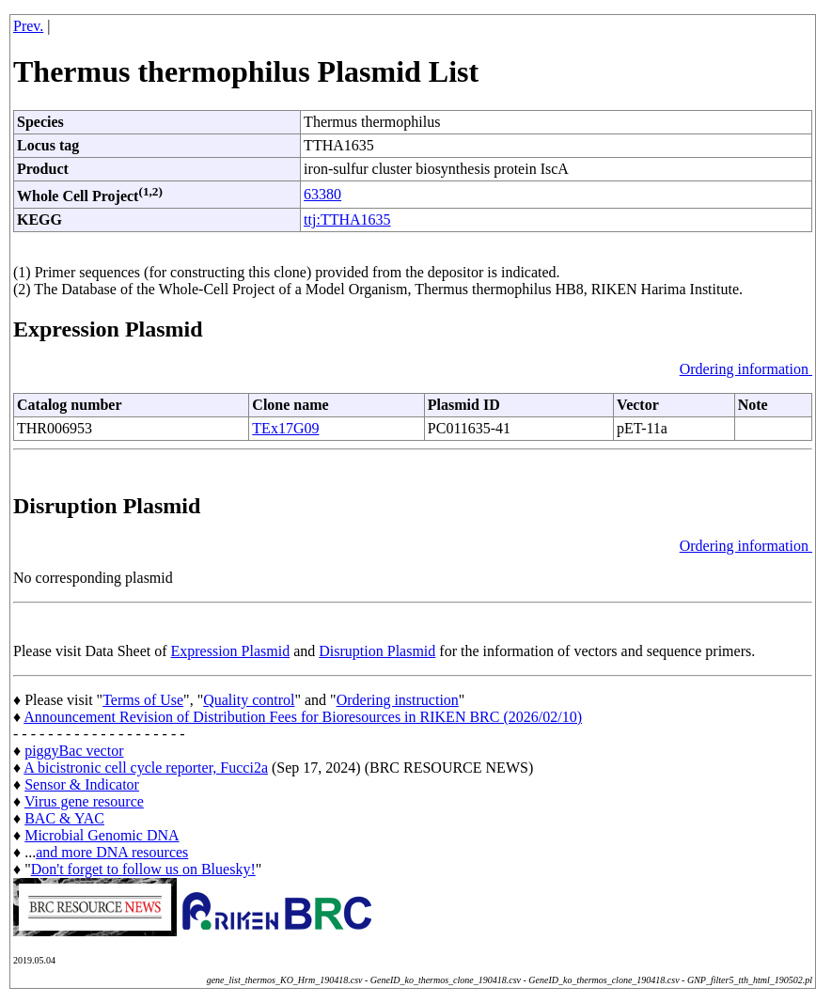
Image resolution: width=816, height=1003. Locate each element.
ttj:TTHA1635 (347, 219)
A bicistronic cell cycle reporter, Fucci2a (146, 768)
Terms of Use (142, 700)
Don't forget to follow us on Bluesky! (143, 869)
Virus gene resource (84, 801)
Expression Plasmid (230, 651)
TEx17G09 (285, 428)
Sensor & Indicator (81, 784)
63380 (322, 194)
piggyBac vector (73, 751)
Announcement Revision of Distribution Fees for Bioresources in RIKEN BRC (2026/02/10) (303, 717)
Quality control (248, 700)
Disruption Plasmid (377, 651)
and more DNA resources (112, 852)
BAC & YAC (64, 818)
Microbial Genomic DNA (101, 835)
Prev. (28, 26)
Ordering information (746, 369)
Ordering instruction (398, 700)
